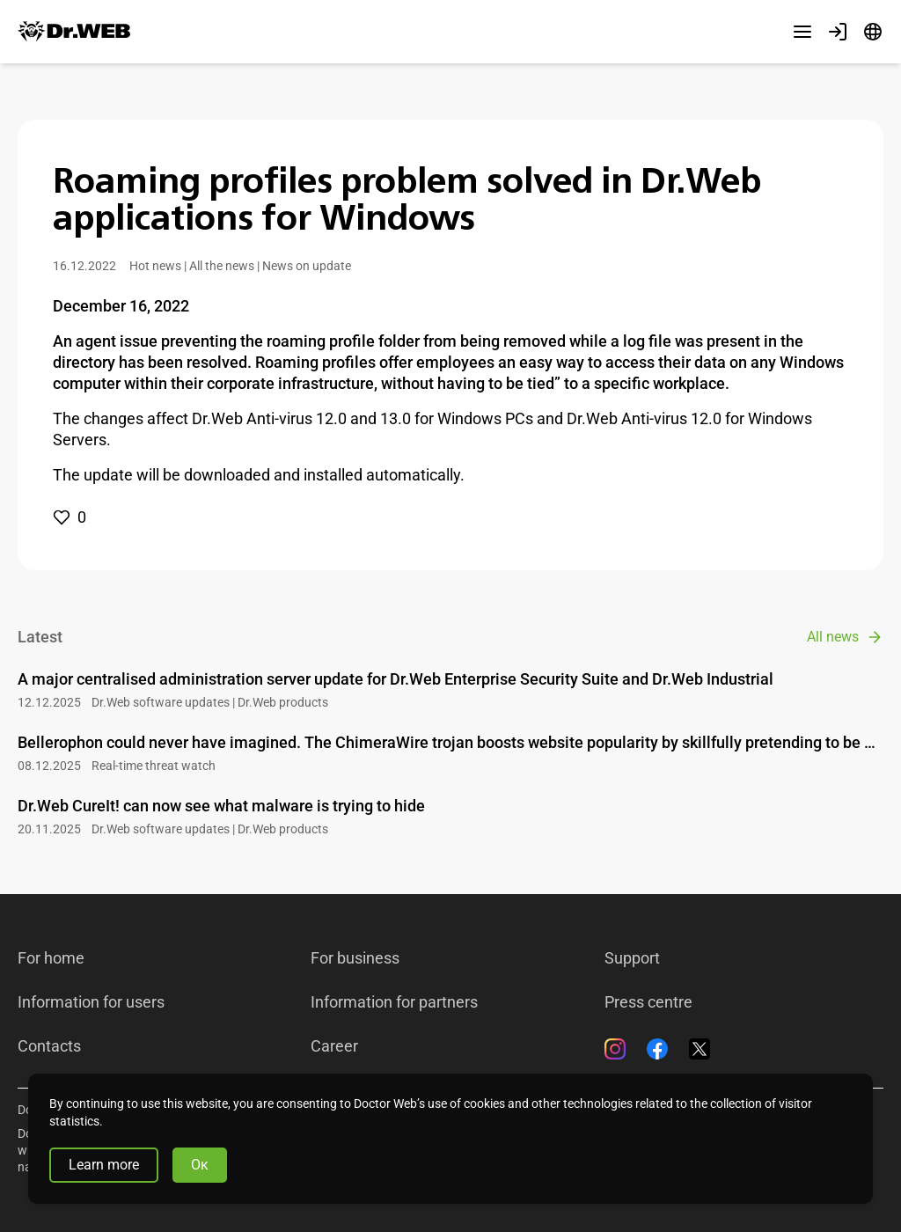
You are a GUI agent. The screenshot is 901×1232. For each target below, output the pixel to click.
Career (334, 1046)
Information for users (91, 1002)
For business (355, 958)
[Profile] (837, 31)
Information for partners (394, 1002)
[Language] (872, 31)
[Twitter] (699, 1049)
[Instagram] (615, 1049)
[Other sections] (802, 31)
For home (51, 958)
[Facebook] (657, 1049)
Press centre (648, 1002)
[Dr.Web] (74, 31)
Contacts (49, 1046)
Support (632, 958)
